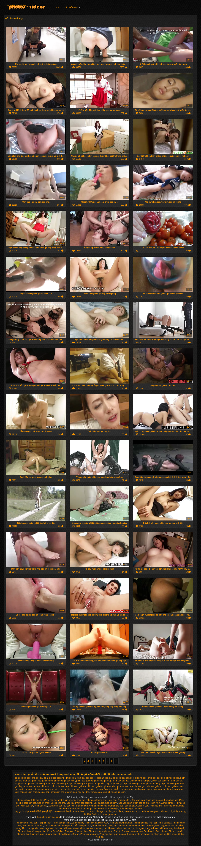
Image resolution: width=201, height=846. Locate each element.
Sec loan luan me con (77, 805)
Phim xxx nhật (176, 831)
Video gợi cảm (39, 831)
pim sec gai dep (125, 786)
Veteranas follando (63, 811)
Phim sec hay (23, 800)
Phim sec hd (160, 834)
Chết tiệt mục (71, 7)
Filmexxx (165, 811)
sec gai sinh (43, 789)
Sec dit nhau (43, 803)
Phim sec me (40, 805)
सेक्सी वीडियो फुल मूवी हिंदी (41, 811)
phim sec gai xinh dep (98, 783)
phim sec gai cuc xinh (64, 780)
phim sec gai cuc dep (42, 780)
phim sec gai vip (64, 783)
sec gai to (54, 789)
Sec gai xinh (111, 803)
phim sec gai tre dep (45, 783)
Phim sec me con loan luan (132, 825)
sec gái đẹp (102, 789)
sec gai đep (114, 789)
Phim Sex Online (55, 831)
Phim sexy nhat (71, 828)
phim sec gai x (80, 783)
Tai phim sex (79, 800)
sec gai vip (77, 789)
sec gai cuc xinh (159, 786)
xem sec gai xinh (98, 792)
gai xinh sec (128, 778)
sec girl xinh (127, 789)
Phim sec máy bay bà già (106, 808)
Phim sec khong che (96, 800)
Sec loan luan (138, 800)
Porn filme (118, 811)
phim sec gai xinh (116, 792)
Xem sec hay (27, 805)
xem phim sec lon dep (61, 792)
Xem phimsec (168, 803)
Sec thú (70, 803)
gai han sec (102, 778)
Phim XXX (155, 803)
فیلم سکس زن (22, 811)
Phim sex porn (65, 825)
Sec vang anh (125, 803)
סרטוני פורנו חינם (133, 811)
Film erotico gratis (151, 811)
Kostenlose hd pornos (83, 811)
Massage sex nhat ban (51, 828)
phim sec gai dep (84, 780)
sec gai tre (66, 789)
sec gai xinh (89, 789)
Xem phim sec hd (56, 805)
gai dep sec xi (88, 778)
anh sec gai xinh (40, 778)
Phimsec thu (155, 805)
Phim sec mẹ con (67, 808)
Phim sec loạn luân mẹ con (43, 834)
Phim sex (67, 800)
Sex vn (75, 834)
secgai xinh (156, 789)
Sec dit (117, 831)
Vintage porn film (104, 811)
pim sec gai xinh (141, 786)
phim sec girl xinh (136, 783)
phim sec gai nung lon (140, 780)
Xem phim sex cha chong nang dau (106, 805)
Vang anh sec (152, 828)
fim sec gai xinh (73, 778)
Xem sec (112, 800)
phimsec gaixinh (78, 786)
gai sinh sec (115, 778)
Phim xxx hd (91, 822)
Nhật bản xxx (165, 822)
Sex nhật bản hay (155, 825)
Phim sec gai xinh (83, 803)
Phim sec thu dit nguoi (174, 805)
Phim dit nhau (64, 834)
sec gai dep (173, 786)
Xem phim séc (171, 800)
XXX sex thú (37, 800)
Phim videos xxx (145, 834)
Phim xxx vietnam (89, 834)
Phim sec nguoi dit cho (131, 808)
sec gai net (30, 789)
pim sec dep (110, 786)
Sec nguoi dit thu (175, 834)
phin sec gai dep (95, 786)
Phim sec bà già (85, 808)
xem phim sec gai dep (38, 792)
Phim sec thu (123, 800)
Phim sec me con (154, 800)
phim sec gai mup (102, 780)
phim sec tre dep (32, 786)
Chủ (57, 7)
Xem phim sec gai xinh (16, 5)
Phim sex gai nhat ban (27, 822)
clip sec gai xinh (57, 778)
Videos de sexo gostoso (104, 814)
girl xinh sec (141, 778)
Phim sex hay (80, 831)
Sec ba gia (99, 803)
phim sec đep (62, 786)
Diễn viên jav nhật (82, 825)
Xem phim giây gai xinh (48, 817)
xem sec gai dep (81, 792)
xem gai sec (21, 792)
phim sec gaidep (119, 783)
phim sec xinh (47, 786)
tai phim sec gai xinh (173, 789)
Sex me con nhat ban (32, 825)
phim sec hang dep (155, 783)
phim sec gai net (121, 780)
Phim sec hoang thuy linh (105, 825)
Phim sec (93, 831)
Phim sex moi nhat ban (91, 828)
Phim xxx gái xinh (61, 822)
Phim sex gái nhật (53, 800)
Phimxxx (69, 831)
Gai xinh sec (142, 805)
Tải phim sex (45, 822)
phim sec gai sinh (160, 780)
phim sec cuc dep (156, 778)
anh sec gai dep (23, 778)
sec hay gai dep (141, 789)
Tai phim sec (30, 803)
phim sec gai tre (26, 783)
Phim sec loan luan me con (112, 834)
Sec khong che (58, 803)
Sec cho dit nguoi (135, 828)
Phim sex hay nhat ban (120, 822)
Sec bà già (130, 805)
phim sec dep (172, 778)
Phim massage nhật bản (145, 822)
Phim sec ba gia (141, 803)
